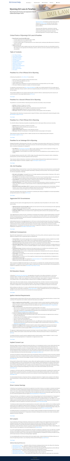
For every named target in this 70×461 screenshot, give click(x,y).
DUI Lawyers (15, 69)
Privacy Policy (35, 457)
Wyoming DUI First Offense (18, 445)
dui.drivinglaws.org (13, 114)
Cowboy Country (31, 226)
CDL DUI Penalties (16, 60)
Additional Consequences (17, 63)
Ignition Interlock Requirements (18, 65)
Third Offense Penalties (17, 57)
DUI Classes (29, 2)
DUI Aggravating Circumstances (18, 61)
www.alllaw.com (24, 226)
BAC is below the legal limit (30, 87)
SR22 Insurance (45, 2)
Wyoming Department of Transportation (49, 305)
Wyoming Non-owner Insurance (19, 453)
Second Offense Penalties (17, 56)
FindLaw (39, 427)
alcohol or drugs (44, 23)
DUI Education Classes (17, 64)
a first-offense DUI (24, 77)
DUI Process (32, 94)
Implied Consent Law (16, 67)
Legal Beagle (33, 352)
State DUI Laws (37, 2)
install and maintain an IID (37, 258)
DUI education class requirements (21, 275)
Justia (37, 427)
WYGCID (12, 332)
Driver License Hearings (17, 68)
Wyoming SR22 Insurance (17, 447)
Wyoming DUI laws (39, 21)
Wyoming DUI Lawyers (17, 450)
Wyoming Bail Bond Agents (18, 451)
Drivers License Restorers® (41, 401)
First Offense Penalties (17, 55)
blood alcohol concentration (24, 148)
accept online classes (33, 288)
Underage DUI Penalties (17, 59)
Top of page (12, 96)
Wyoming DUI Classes (17, 446)
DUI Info (52, 2)
